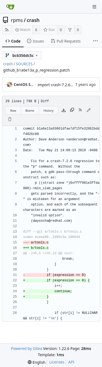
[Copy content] (72, 110)
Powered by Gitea (26, 348)
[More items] (95, 41)
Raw (13, 110)
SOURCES (24, 63)
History (49, 110)
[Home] (10, 7)
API (71, 362)
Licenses (56, 362)
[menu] (36, 362)
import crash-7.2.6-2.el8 (59, 84)
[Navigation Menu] (94, 7)
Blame (29, 110)
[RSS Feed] (6, 29)
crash (33, 20)
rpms (17, 20)
